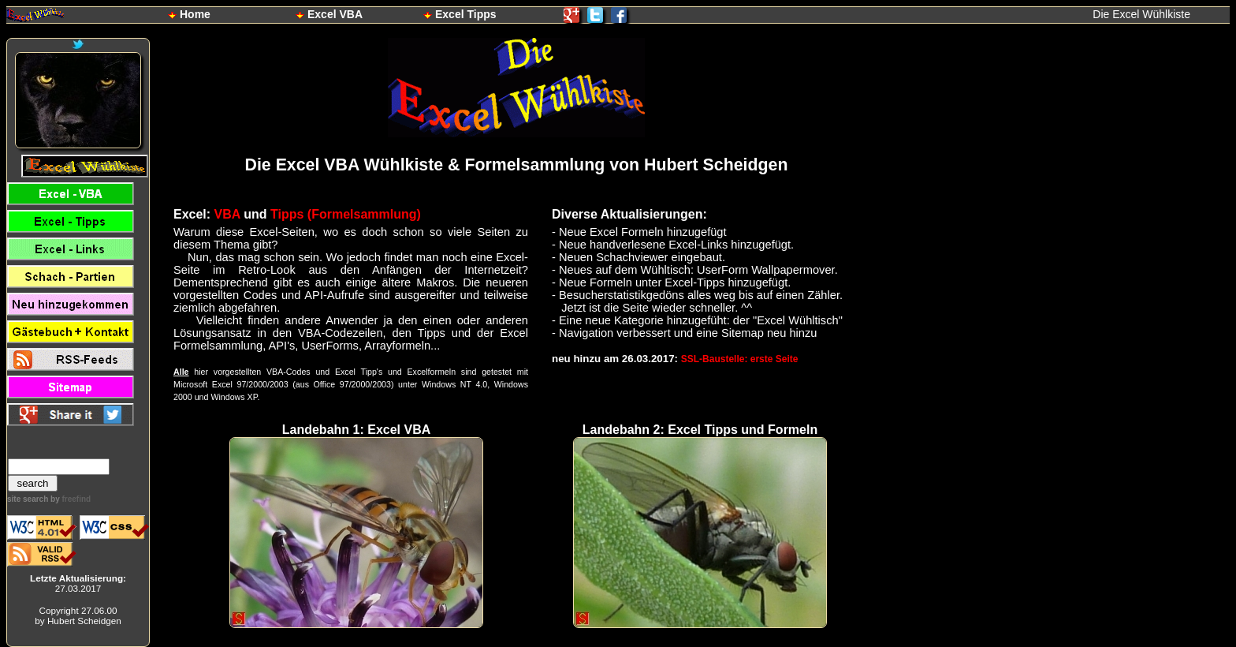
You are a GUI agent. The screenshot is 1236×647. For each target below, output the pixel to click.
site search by (49, 499)
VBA (227, 214)
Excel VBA (335, 14)
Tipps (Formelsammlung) (345, 214)
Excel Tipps (466, 14)
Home (195, 14)
